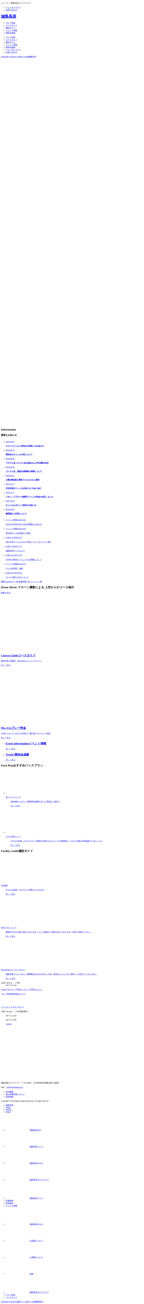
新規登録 (13, 994)
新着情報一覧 (24, 582)
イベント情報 (11, 30)
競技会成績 (10, 33)
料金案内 (9, 1203)
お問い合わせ (11, 10)
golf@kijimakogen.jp (14, 1087)
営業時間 (9, 1201)
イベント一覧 (36, 582)
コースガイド (11, 25)
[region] (72, 478)
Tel (8, 989)
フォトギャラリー (13, 7)
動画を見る (6, 593)
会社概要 (9, 1092)
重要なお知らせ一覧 (9, 582)
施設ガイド (10, 28)
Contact (4, 989)
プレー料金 (10, 23)
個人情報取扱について (15, 1094)
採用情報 (9, 1097)
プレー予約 (18, 989)
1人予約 (35, 989)
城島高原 (8, 16)
